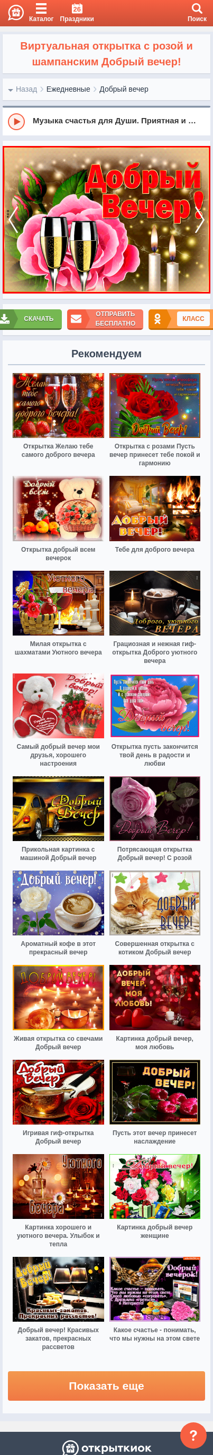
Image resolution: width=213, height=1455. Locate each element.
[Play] (16, 121)
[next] (200, 220)
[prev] (13, 220)
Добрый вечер (123, 89)
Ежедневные (68, 89)
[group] (106, 121)
